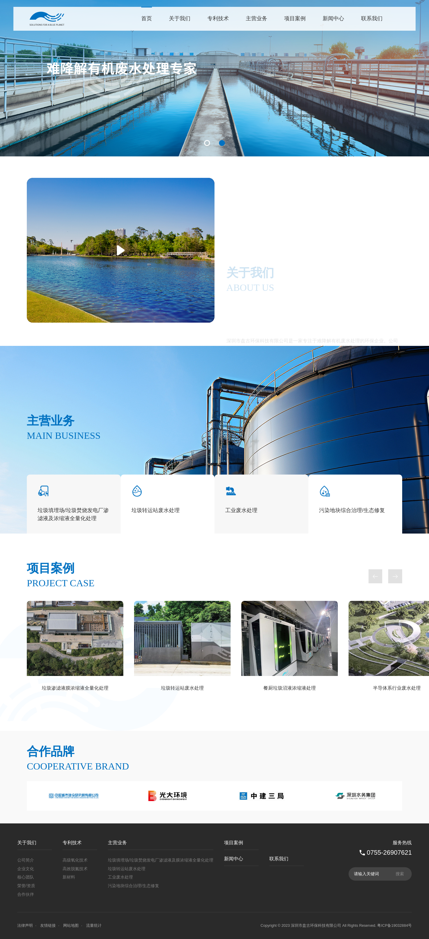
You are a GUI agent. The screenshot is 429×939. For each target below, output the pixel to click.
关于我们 (179, 18)
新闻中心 (333, 18)
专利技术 (218, 18)
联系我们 (372, 18)
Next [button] (395, 760)
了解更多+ (247, 386)
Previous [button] (376, 760)
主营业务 (256, 18)
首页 (146, 18)
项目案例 (295, 18)
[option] (214, 78)
